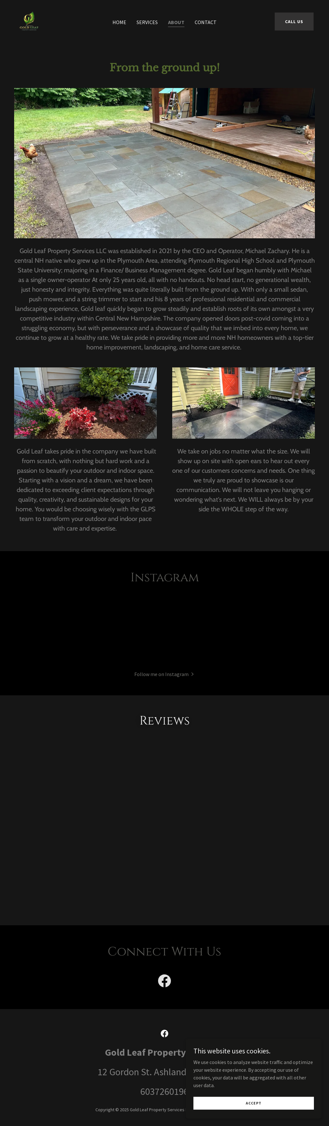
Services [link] (147, 22)
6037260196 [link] (164, 1108)
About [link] (176, 22)
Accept (257, 1103)
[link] (29, 20)
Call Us (294, 21)
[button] (164, 673)
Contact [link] (206, 22)
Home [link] (119, 22)
